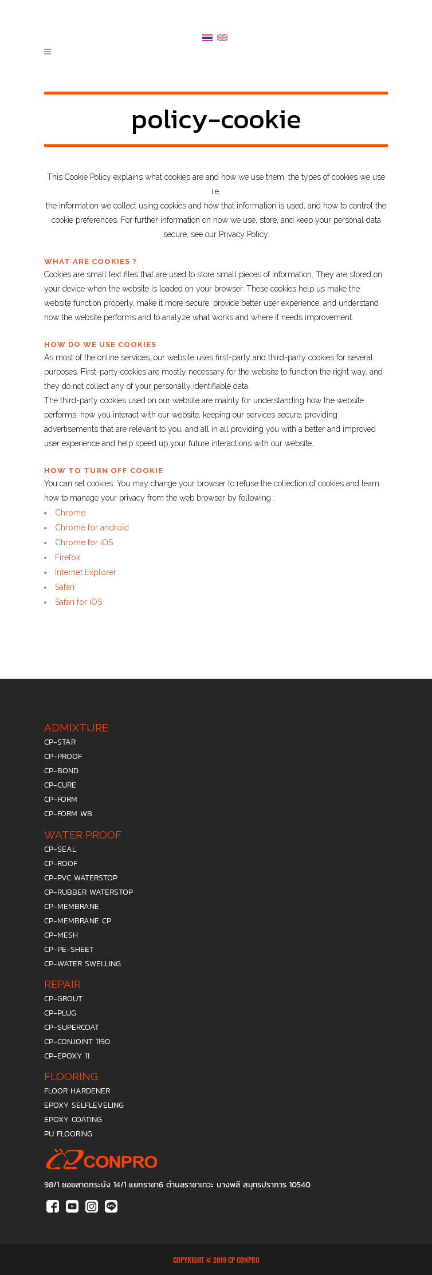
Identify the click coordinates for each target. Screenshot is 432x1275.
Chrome (70, 512)
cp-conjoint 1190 (77, 1042)
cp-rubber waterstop (88, 892)
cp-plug (60, 1013)
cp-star (60, 742)
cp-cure (60, 785)
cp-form (60, 799)
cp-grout (63, 999)
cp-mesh (61, 935)
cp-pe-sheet (69, 949)
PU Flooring (68, 1134)
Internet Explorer (85, 572)
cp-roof (60, 863)
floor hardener (77, 1091)
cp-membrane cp (77, 921)
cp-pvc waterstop (80, 878)
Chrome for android (92, 527)
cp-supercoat (71, 1027)
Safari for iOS (78, 602)
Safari (64, 587)
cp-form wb (68, 814)
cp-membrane (71, 906)
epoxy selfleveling (84, 1105)
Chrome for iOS (84, 542)
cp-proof (63, 756)
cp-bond (61, 771)
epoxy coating (73, 1119)
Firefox (67, 557)
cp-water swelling (82, 964)
